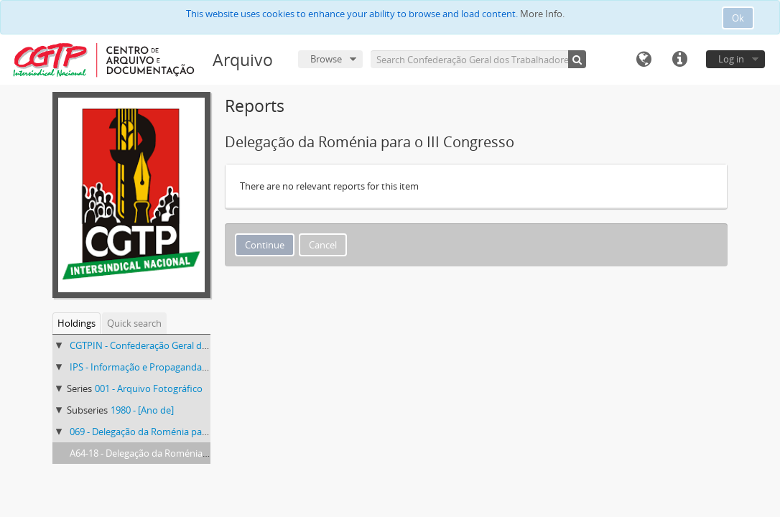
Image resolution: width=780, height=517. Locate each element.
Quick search (134, 323)
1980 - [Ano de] (142, 410)
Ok (738, 17)
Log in (731, 58)
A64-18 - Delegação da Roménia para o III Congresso (180, 453)
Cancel (323, 244)
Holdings (76, 323)
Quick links (679, 60)
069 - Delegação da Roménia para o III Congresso (173, 431)
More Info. (542, 13)
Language (643, 60)
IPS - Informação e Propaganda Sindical (153, 366)
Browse (326, 58)
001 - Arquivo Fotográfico (149, 388)
